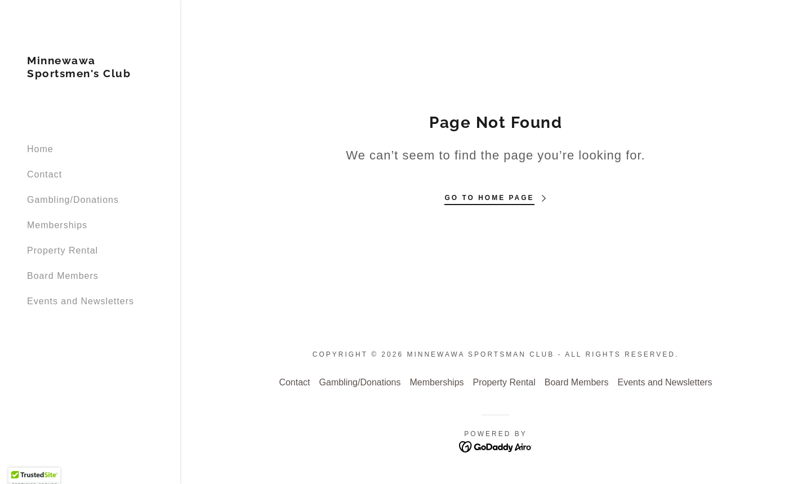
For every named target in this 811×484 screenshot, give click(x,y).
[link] (90, 74)
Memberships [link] (57, 225)
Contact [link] (44, 174)
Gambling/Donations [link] (73, 200)
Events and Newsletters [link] (80, 301)
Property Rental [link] (62, 250)
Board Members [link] (63, 276)
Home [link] (40, 149)
